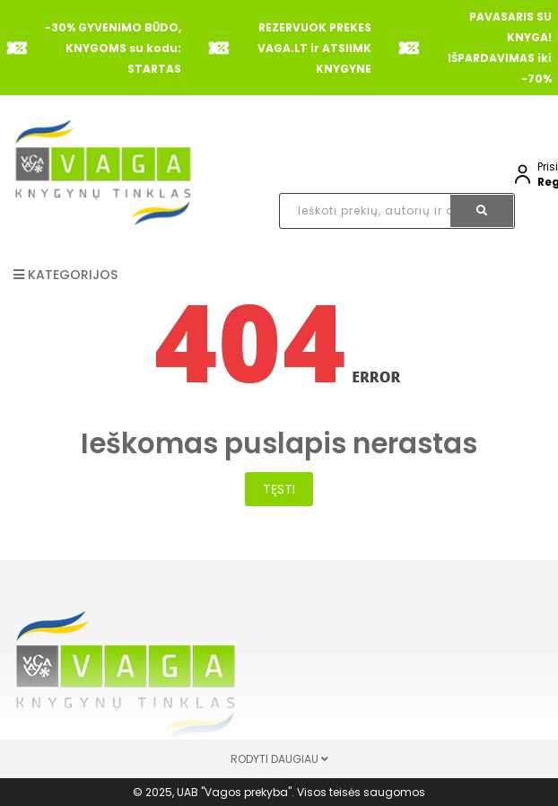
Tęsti (279, 489)
